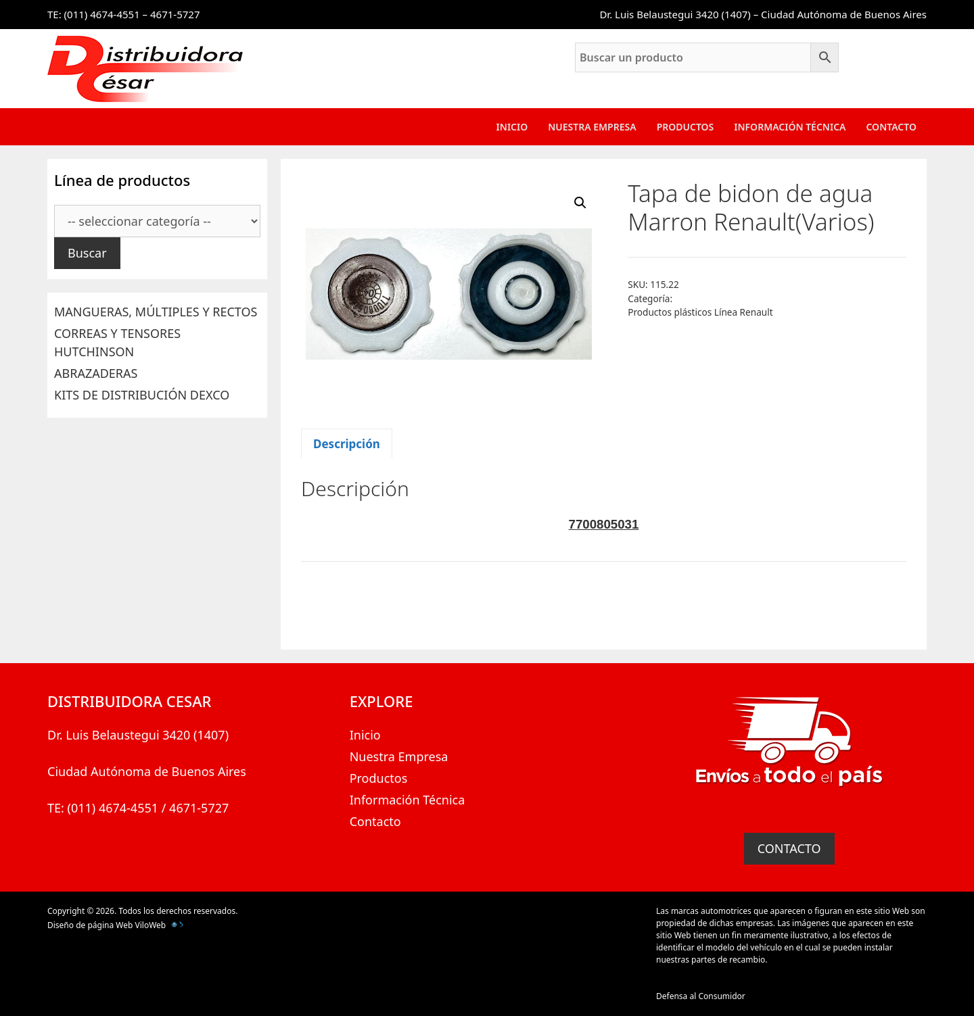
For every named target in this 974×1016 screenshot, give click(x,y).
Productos (685, 126)
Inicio (512, 126)
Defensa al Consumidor (700, 996)
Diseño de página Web (90, 925)
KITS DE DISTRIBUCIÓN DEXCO (141, 395)
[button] (580, 203)
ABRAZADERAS (95, 373)
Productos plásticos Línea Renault (700, 312)
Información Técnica (789, 126)
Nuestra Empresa (592, 126)
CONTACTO (789, 848)
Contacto (891, 126)
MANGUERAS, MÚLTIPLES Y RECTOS (155, 312)
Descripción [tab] (346, 444)
